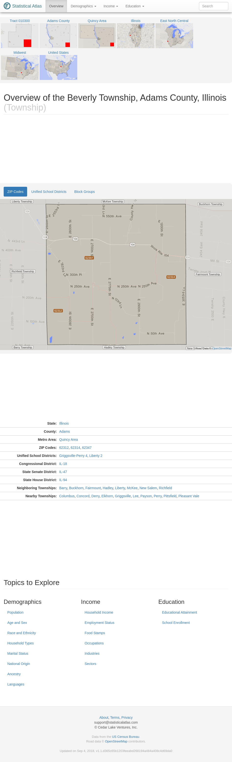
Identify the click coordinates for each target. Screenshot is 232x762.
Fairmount (93, 488)
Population (15, 612)
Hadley (108, 488)
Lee (135, 496)
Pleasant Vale (188, 496)
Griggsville (123, 496)
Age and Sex (17, 623)
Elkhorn (107, 496)
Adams (64, 431)
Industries (92, 653)
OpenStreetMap (116, 741)
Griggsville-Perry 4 (73, 456)
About (104, 717)
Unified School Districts (48, 192)
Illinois (64, 423)
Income (111, 6)
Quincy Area (68, 440)
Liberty (120, 488)
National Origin (18, 664)
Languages (15, 684)
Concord (83, 496)
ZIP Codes (15, 192)
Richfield (165, 488)
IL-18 (63, 464)
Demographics (83, 6)
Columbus (67, 496)
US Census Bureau (125, 737)
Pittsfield (170, 496)
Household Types (20, 643)
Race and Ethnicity (21, 633)
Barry (63, 488)
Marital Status (17, 653)
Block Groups (84, 192)
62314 (75, 448)
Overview (56, 6)
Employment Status (99, 623)
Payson (146, 496)
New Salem (148, 488)
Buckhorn (76, 488)
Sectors (90, 664)
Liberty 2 (95, 456)
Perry (158, 496)
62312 (64, 448)
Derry (95, 496)
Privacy (127, 717)
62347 (87, 448)
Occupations (94, 643)
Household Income (99, 612)
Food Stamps (95, 633)
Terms (115, 717)
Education (134, 6)
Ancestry (14, 674)
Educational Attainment (179, 612)
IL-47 (63, 472)
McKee (132, 488)
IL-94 (63, 480)
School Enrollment (176, 623)
